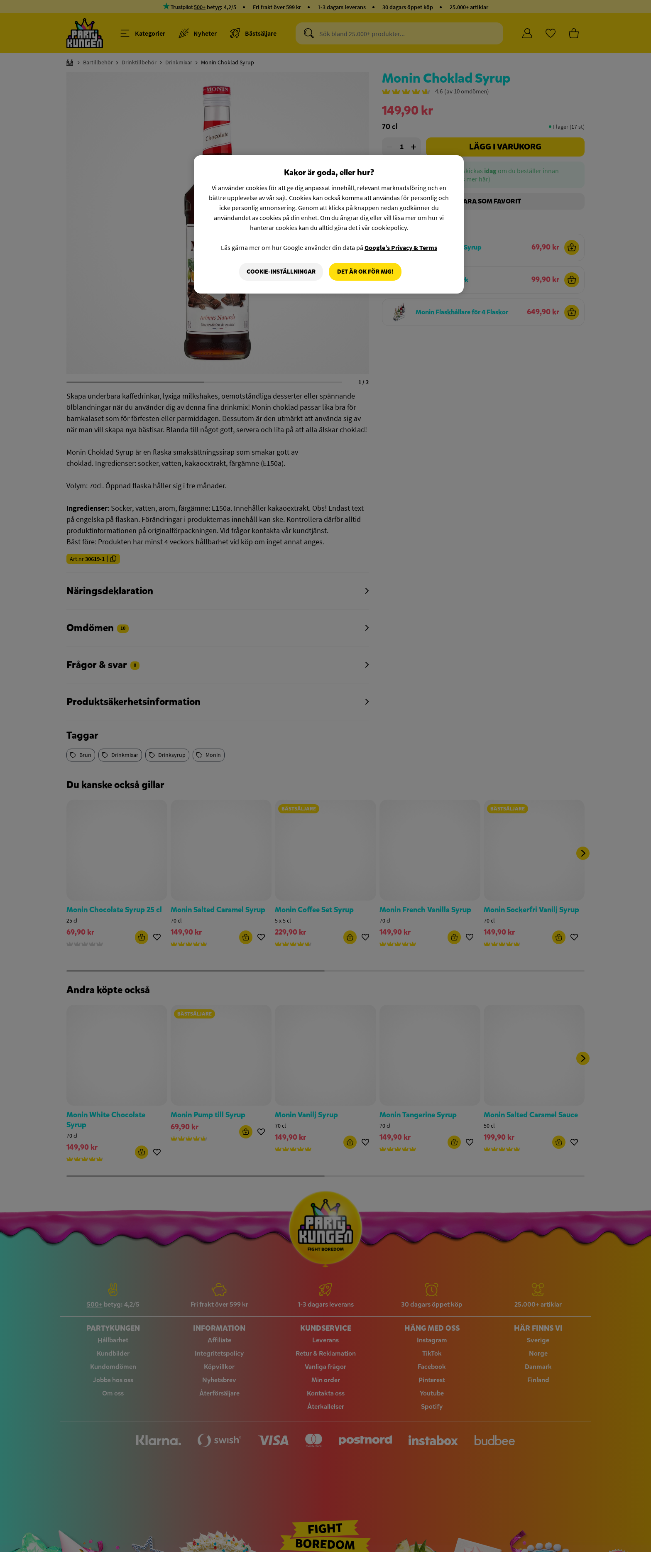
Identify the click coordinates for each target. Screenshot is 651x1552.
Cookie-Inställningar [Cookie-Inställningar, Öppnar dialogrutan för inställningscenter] (281, 272)
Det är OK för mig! (365, 272)
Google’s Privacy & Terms (401, 247)
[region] (329, 224)
